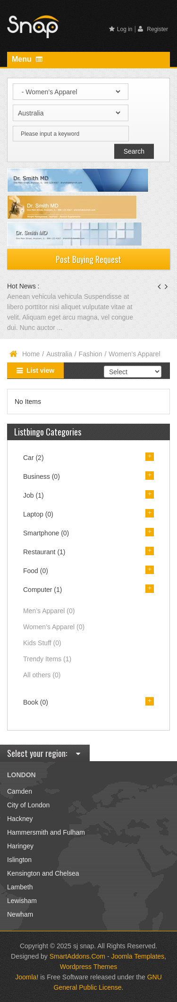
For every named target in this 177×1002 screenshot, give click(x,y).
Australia (59, 354)
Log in (121, 29)
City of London (28, 805)
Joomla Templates (137, 956)
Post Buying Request (88, 259)
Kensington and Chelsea (43, 873)
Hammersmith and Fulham (46, 832)
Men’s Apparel (49, 611)
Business (41, 476)
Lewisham (22, 900)
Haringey (20, 846)
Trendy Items (47, 659)
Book (35, 702)
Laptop (38, 514)
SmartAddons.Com (77, 956)
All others (41, 675)
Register (153, 29)
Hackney (20, 818)
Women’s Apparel (53, 627)
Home (31, 354)
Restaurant (44, 552)
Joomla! (26, 977)
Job (33, 495)
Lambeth (20, 887)
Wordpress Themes (89, 966)
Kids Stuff (42, 643)
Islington (19, 859)
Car (33, 457)
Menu (27, 59)
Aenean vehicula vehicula (45, 296)
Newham (20, 914)
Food (35, 571)
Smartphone (46, 533)
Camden (19, 791)
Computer (42, 589)
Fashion (90, 354)
